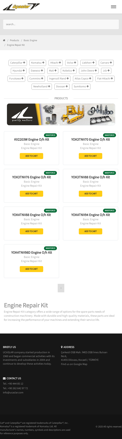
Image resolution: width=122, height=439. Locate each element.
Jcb (106, 71)
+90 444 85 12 (15, 384)
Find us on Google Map (74, 364)
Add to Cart (31, 156)
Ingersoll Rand (59, 79)
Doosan (62, 86)
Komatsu (37, 63)
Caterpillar (17, 63)
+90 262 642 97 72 (18, 388)
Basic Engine (30, 40)
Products (14, 40)
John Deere (89, 71)
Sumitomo (81, 86)
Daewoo (37, 71)
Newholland (41, 86)
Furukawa (16, 79)
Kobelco (69, 71)
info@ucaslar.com (13, 393)
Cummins (36, 79)
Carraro (106, 63)
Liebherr (88, 63)
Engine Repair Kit (31, 148)
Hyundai (19, 71)
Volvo (71, 63)
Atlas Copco (83, 79)
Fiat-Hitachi (105, 79)
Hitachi (55, 63)
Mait (53, 71)
